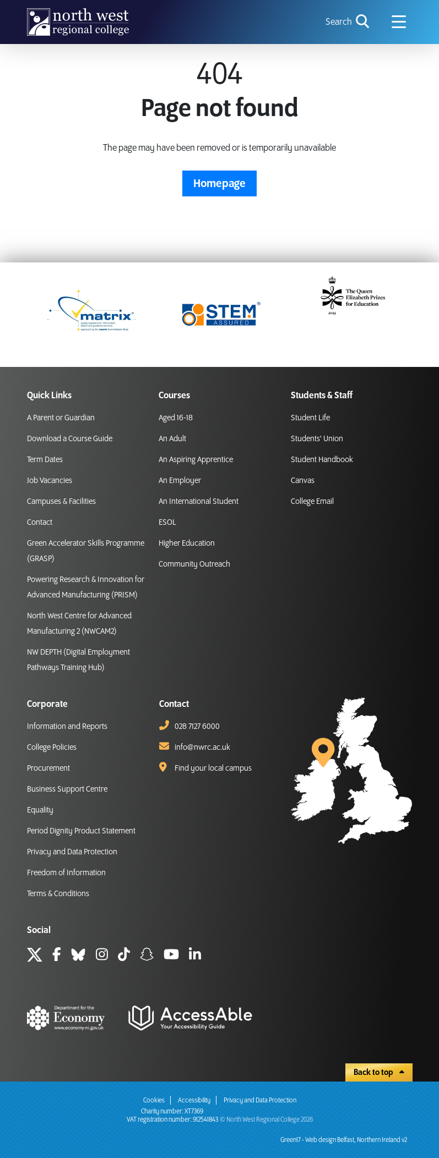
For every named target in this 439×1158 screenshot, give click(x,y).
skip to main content (8, 8)
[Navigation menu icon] (399, 22)
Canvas (303, 480)
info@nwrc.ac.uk (202, 747)
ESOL (167, 522)
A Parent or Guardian (61, 418)
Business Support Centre (67, 789)
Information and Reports (67, 726)
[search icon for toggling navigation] (348, 22)
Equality (40, 810)
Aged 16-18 (176, 418)
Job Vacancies (49, 480)
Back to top (379, 1072)
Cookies (154, 1100)
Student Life (310, 418)
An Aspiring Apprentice (196, 459)
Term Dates (45, 459)
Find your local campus (213, 768)
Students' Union (317, 439)
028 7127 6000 (197, 726)
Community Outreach (194, 564)
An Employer (180, 480)
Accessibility (194, 1100)
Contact (39, 522)
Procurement (48, 768)
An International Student (199, 501)
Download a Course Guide (69, 439)
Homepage (219, 184)
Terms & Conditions (58, 894)
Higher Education (187, 543)
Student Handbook (322, 459)
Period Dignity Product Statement (81, 831)
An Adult (172, 439)
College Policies (52, 747)
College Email (312, 501)
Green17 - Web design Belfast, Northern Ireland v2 (343, 1140)
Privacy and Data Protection (72, 852)
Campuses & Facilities (61, 501)
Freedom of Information (66, 873)
